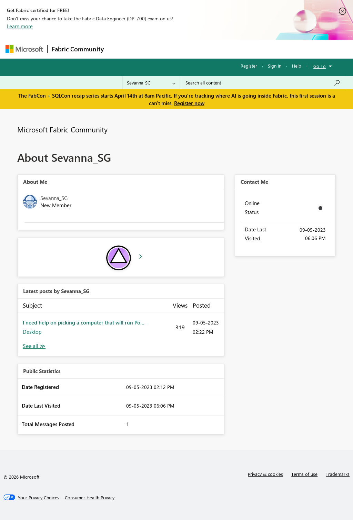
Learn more (20, 26)
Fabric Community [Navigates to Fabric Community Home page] (78, 49)
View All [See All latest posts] (34, 346)
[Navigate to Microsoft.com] (24, 49)
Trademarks (338, 474)
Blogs (239, 49)
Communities (209, 49)
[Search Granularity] (151, 82)
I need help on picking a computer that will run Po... (83, 322)
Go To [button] (319, 66)
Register (249, 66)
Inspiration (149, 49)
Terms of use (304, 474)
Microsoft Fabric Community (62, 129)
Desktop (32, 331)
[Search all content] (263, 82)
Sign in (274, 66)
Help (296, 66)
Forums (119, 49)
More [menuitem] (263, 49)
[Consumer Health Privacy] (89, 497)
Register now (189, 103)
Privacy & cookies (265, 474)
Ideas (178, 49)
